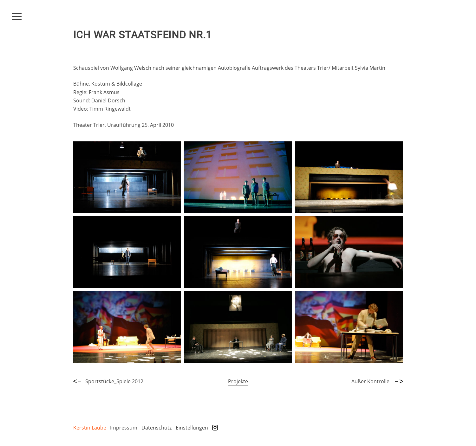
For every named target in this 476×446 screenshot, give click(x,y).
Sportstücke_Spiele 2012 (108, 381)
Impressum (123, 427)
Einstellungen (192, 427)
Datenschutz (156, 427)
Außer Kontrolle (377, 381)
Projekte (238, 381)
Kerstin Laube (89, 427)
